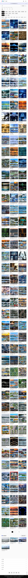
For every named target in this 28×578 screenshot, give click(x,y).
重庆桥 (9, 7)
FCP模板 (19, 11)
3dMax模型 (22, 11)
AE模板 (9, 11)
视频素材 (6, 11)
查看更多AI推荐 (23, 535)
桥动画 (8, 7)
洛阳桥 (4, 7)
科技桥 (6, 7)
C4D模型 (13, 11)
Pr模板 (16, 11)
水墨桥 (11, 7)
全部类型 (3, 11)
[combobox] (7, 1)
